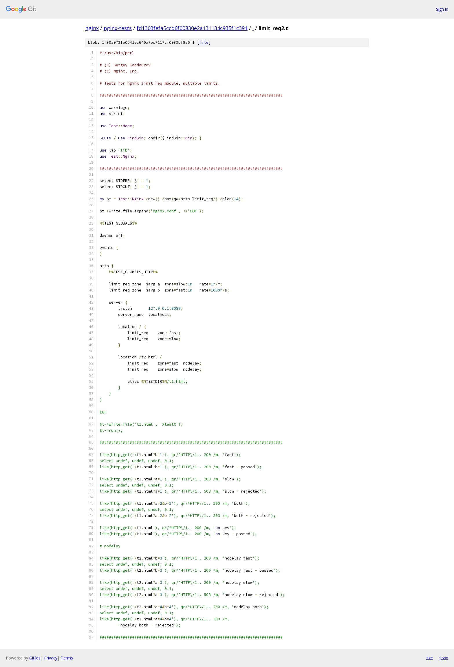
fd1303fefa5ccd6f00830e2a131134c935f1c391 (192, 28)
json (443, 657)
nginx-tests (118, 28)
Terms (67, 658)
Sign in (442, 9)
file (203, 42)
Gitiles (35, 658)
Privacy (50, 658)
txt (429, 657)
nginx (92, 28)
